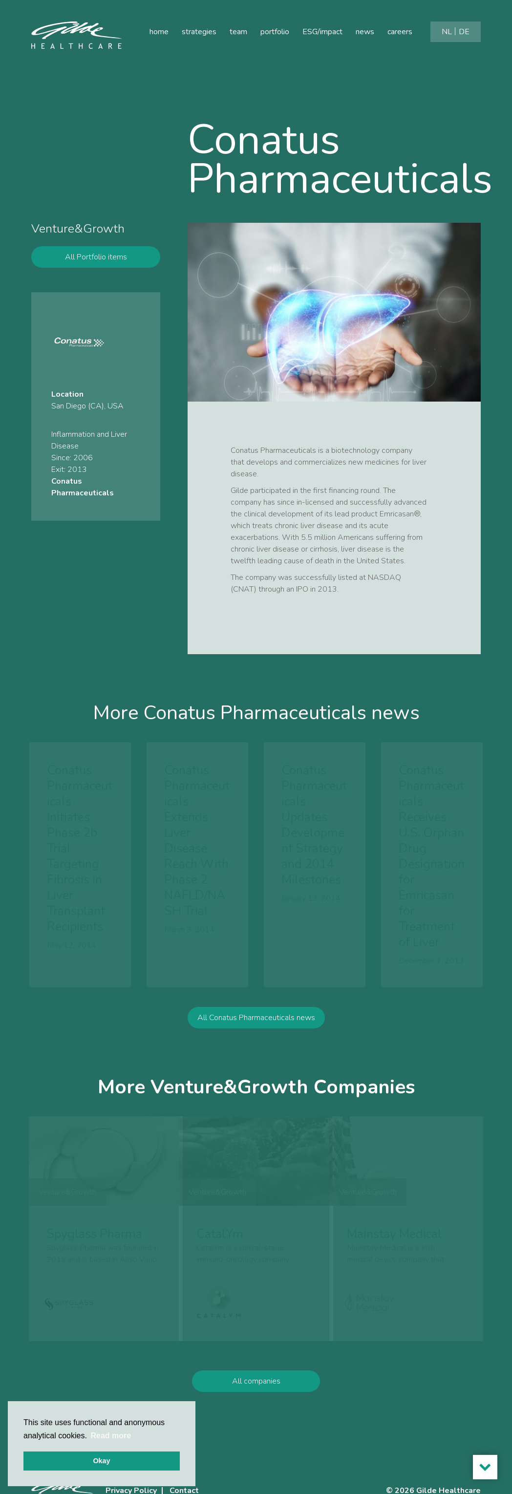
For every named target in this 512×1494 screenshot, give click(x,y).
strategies (199, 31)
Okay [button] (101, 1461)
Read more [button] (110, 1435)
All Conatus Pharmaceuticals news (256, 1045)
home (159, 31)
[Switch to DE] (464, 31)
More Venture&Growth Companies (256, 1114)
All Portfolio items (96, 257)
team (238, 31)
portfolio (274, 31)
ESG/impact (322, 31)
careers (399, 31)
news (365, 31)
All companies (256, 1408)
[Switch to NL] (447, 31)
